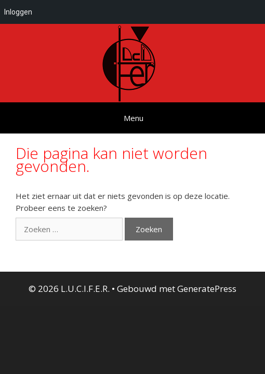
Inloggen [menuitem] (18, 12)
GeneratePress (206, 289)
